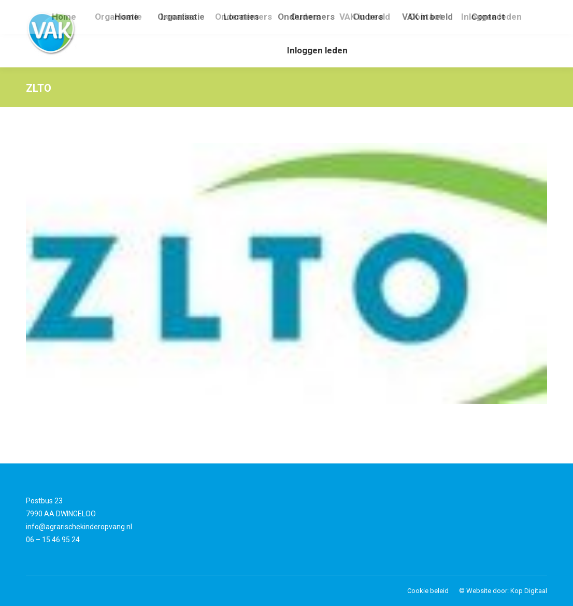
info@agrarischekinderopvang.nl (79, 527)
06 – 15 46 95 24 (53, 539)
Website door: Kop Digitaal (506, 591)
